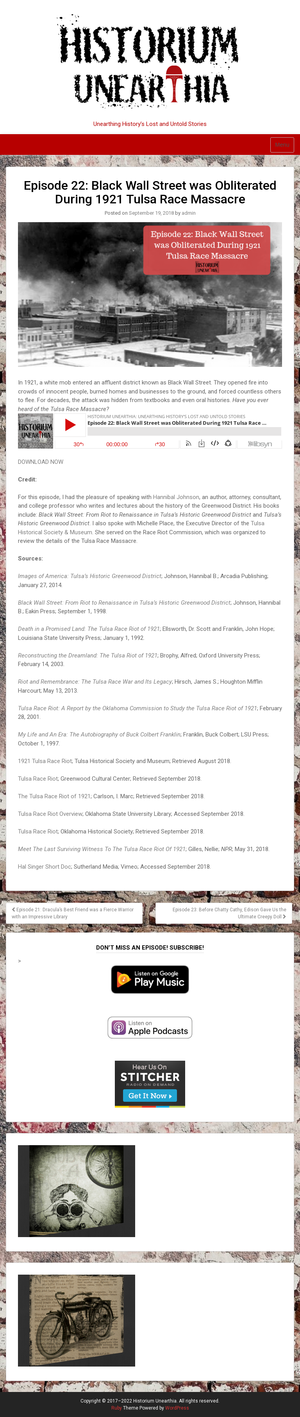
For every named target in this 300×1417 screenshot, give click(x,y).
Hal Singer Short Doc (44, 866)
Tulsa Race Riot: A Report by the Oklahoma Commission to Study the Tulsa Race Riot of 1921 (137, 708)
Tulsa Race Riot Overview (50, 813)
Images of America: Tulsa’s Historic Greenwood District (89, 576)
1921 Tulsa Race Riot (45, 761)
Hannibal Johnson (176, 497)
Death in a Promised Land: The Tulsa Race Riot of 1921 (89, 628)
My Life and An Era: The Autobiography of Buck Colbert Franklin (99, 734)
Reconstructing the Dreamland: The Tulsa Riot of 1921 (87, 655)
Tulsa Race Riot (38, 778)
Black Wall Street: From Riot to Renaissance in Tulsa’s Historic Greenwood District (124, 602)
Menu (282, 145)
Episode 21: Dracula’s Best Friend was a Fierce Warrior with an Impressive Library (73, 913)
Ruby (116, 1408)
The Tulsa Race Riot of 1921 (54, 796)
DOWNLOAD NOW (40, 461)
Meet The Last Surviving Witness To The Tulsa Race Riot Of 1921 (102, 849)
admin (189, 213)
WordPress (177, 1408)
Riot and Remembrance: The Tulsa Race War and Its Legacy (95, 681)
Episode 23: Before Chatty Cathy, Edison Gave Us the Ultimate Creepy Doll (229, 913)
